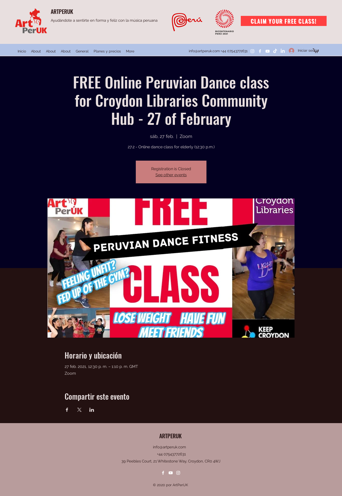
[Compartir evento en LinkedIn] (91, 410)
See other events (171, 174)
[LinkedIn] (282, 51)
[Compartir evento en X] (79, 410)
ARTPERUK (62, 11)
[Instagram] (252, 51)
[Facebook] (259, 51)
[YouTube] (267, 51)
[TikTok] (275, 51)
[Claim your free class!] (284, 21)
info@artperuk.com (204, 51)
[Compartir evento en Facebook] (67, 410)
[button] (316, 50)
